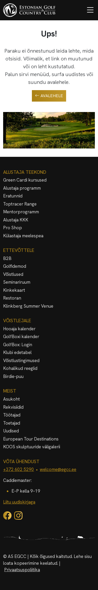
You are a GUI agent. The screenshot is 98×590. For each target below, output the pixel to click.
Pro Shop (12, 228)
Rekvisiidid (13, 407)
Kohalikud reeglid (20, 368)
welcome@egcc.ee (58, 469)
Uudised (11, 431)
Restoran (12, 298)
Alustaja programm (22, 188)
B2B (7, 258)
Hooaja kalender (19, 329)
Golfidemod (14, 266)
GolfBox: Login (17, 344)
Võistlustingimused (21, 360)
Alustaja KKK (15, 220)
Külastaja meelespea (23, 236)
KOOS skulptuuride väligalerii (31, 447)
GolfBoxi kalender (21, 336)
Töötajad (11, 415)
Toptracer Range (20, 204)
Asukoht (11, 399)
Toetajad (11, 423)
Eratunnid (12, 196)
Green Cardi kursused (25, 180)
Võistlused (13, 274)
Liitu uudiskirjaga (19, 502)
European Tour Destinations (31, 439)
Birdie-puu (13, 376)
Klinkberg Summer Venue (28, 306)
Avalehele (49, 96)
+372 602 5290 (18, 469)
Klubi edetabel (17, 352)
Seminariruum (16, 282)
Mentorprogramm (21, 212)
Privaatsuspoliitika (22, 570)
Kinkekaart (14, 290)
